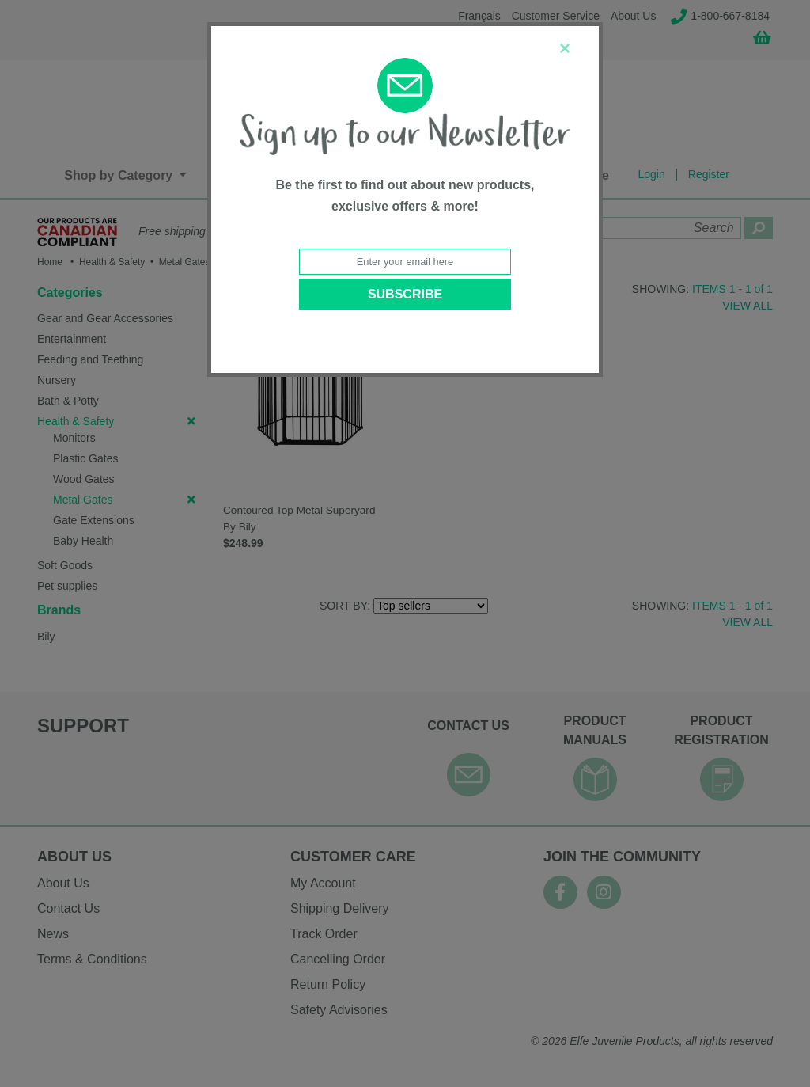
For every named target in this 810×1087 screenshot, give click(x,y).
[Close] (564, 48)
